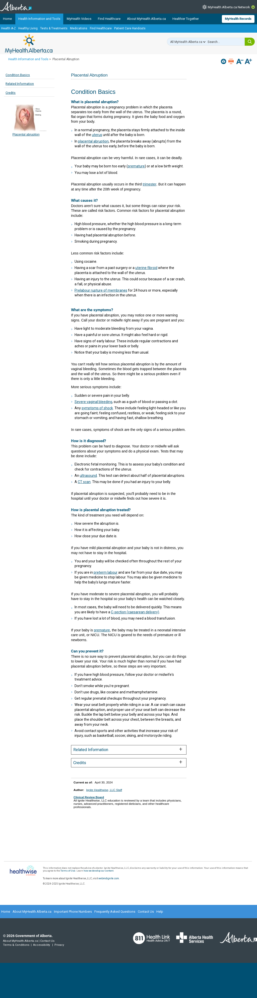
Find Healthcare (109, 19)
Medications (78, 28)
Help (159, 911)
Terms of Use (67, 870)
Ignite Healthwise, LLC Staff (104, 789)
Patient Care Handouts (130, 28)
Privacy (59, 945)
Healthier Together (185, 19)
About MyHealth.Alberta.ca (146, 19)
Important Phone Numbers (73, 911)
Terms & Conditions (16, 945)
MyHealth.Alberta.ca (28, 44)
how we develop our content (98, 870)
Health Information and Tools (39, 19)
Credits (11, 93)
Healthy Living (28, 28)
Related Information (20, 84)
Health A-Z (8, 28)
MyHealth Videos (79, 19)
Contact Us (146, 911)
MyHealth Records (238, 19)
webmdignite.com (108, 878)
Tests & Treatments (54, 28)
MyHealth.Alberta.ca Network (229, 7)
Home (7, 19)
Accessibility (41, 945)
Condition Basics (18, 75)
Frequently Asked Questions (114, 911)
